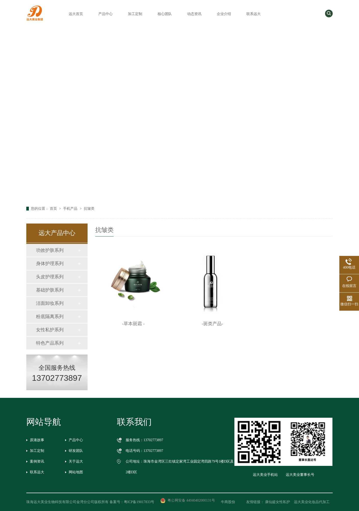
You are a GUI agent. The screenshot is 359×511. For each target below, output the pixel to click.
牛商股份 (231, 502)
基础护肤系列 (50, 290)
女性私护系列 (50, 329)
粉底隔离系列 (50, 316)
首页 (54, 209)
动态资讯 (194, 14)
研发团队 (76, 451)
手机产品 (70, 209)
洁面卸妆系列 (50, 303)
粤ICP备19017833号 (139, 502)
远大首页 (76, 14)
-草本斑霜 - (133, 323)
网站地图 (76, 472)
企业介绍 (224, 14)
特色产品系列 (50, 343)
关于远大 (76, 461)
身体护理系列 (50, 263)
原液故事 (37, 440)
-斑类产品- (212, 323)
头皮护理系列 (50, 276)
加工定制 (135, 14)
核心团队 (165, 14)
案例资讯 (37, 461)
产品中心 (105, 14)
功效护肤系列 (50, 250)
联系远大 (253, 14)
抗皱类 (89, 209)
